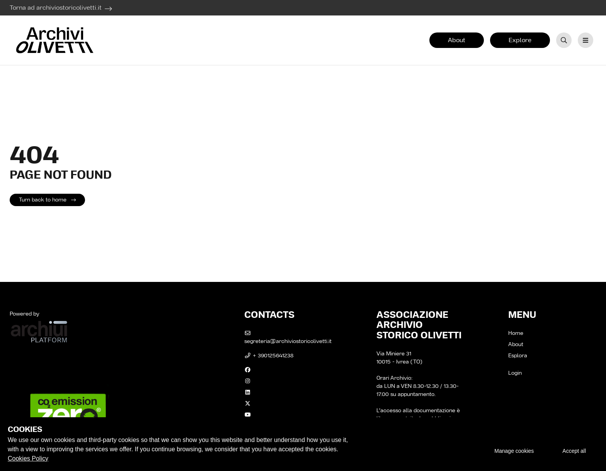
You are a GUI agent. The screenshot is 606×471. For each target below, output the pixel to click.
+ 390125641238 (268, 355)
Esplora (517, 355)
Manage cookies (514, 451)
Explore (520, 40)
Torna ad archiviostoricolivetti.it (56, 7)
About (456, 40)
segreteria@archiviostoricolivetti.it (288, 337)
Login (515, 373)
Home (515, 333)
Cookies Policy (28, 458)
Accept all (574, 451)
